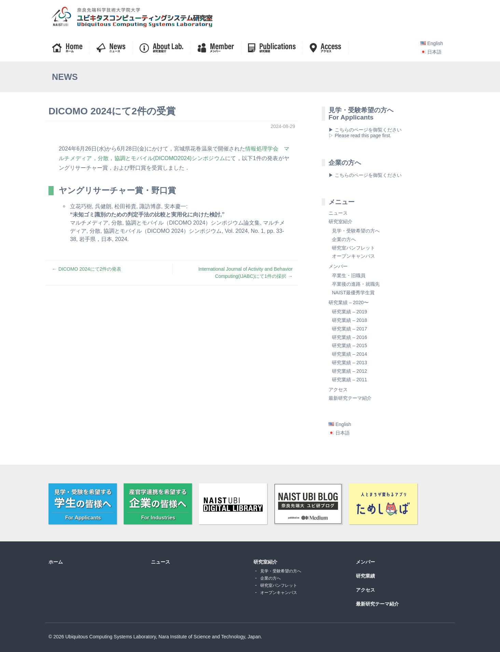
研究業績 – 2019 (349, 311)
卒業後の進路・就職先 (356, 284)
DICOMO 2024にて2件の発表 (89, 269)
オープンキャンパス (353, 256)
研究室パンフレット (353, 248)
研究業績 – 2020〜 (349, 302)
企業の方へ (344, 239)
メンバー (338, 266)
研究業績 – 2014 (349, 354)
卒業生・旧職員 (348, 275)
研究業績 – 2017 (349, 328)
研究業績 (365, 576)
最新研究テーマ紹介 (350, 398)
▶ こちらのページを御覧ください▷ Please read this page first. (365, 132)
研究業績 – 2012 (349, 371)
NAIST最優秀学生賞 (353, 292)
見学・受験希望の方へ (356, 230)
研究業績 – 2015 (349, 345)
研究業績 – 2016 (349, 337)
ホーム (55, 562)
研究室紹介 (340, 221)
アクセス (338, 389)
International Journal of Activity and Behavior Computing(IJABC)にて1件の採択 (245, 272)
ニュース (338, 213)
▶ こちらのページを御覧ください (365, 175)
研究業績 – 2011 (349, 379)
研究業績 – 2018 (349, 320)
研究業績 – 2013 (349, 362)
